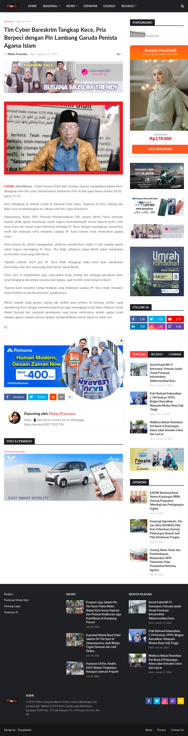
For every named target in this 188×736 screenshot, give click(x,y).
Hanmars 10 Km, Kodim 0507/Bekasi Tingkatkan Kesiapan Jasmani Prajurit (102, 667)
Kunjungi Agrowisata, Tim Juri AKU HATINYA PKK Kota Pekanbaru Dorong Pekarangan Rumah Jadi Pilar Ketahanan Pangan (166, 529)
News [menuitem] (70, 6)
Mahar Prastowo (62, 413)
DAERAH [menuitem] (109, 6)
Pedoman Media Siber (16, 600)
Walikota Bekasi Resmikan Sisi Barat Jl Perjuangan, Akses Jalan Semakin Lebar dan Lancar (166, 428)
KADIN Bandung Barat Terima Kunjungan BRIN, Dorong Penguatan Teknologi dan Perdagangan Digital (167, 500)
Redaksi (8, 594)
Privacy (161, 730)
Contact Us (177, 730)
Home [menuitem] (32, 6)
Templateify (25, 730)
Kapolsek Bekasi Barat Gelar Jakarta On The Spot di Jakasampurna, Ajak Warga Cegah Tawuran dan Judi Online (103, 643)
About (148, 730)
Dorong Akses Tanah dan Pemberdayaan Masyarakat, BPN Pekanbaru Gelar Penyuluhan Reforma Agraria (165, 560)
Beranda (8, 21)
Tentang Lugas (12, 606)
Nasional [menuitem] (50, 6)
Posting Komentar (14, 451)
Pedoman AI (11, 612)
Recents (157, 354)
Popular (139, 354)
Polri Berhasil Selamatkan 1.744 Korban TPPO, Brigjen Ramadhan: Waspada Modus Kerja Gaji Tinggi (167, 401)
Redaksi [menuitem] (127, 6)
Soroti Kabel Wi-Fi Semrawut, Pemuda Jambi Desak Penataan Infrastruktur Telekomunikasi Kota (166, 372)
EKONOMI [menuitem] (90, 6)
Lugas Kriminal (23, 21)
